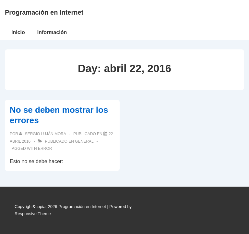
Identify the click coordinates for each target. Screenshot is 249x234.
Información (52, 32)
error (45, 148)
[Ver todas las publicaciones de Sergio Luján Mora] (43, 134)
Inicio (18, 32)
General (84, 141)
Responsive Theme (33, 213)
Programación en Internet (44, 12)
